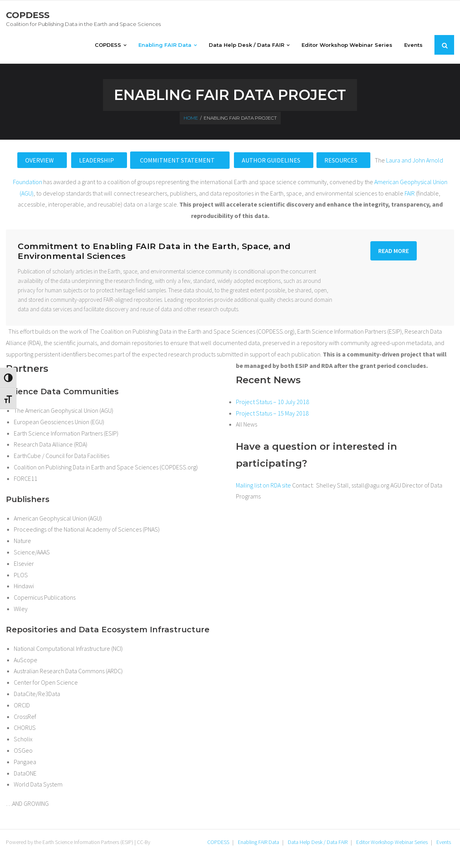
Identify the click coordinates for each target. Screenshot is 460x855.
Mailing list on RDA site (263, 485)
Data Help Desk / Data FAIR (318, 842)
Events (443, 842)
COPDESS (218, 842)
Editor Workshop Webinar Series (392, 842)
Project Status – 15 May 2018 (272, 413)
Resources (341, 160)
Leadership (97, 160)
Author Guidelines (272, 160)
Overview (40, 160)
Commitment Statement (178, 160)
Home (191, 118)
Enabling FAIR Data (258, 842)
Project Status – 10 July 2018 (272, 402)
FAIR (410, 193)
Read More (393, 251)
